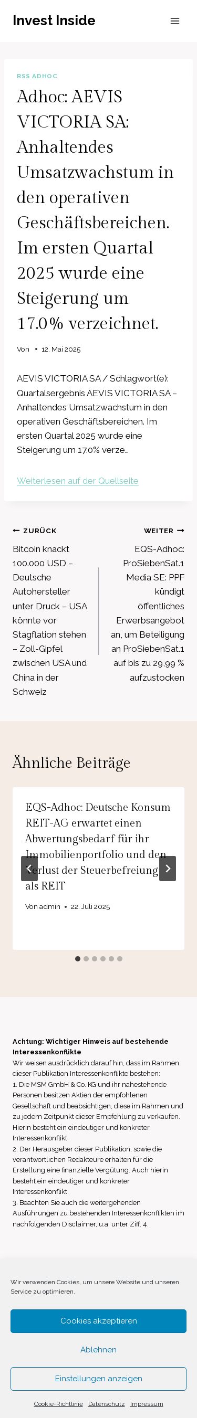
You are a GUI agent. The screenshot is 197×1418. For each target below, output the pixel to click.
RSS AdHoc (37, 76)
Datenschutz (106, 1404)
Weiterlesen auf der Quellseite (78, 480)
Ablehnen (98, 1349)
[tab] (77, 958)
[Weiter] (167, 868)
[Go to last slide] (29, 868)
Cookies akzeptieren (98, 1321)
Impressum (146, 1404)
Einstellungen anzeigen (98, 1378)
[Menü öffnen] (174, 21)
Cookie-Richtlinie (58, 1404)
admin (49, 906)
